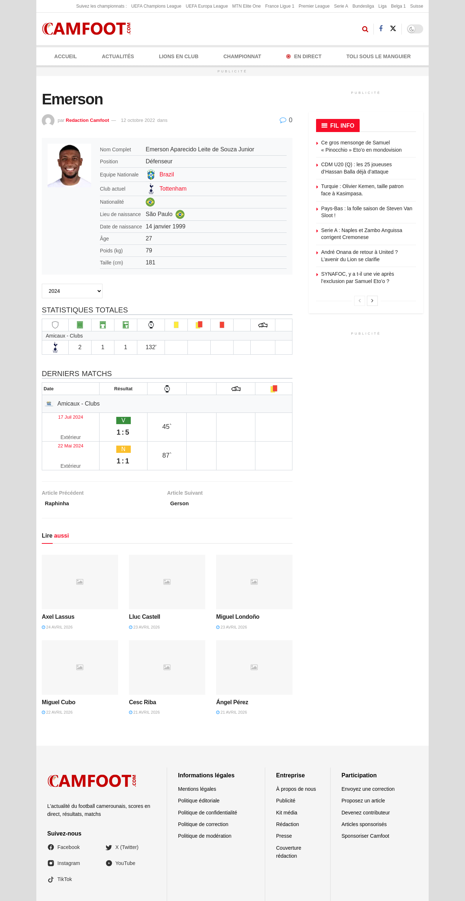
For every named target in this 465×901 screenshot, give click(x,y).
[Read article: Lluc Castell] (167, 551)
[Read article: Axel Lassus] (80, 551)
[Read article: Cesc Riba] (167, 636)
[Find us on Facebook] (381, 29)
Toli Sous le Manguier (379, 56)
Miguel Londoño (237, 586)
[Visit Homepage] (89, 29)
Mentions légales (197, 758)
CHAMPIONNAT (242, 56)
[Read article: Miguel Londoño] (254, 551)
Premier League (314, 6)
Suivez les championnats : (101, 6)
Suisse (416, 6)
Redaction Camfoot (87, 120)
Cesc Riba (142, 671)
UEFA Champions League (156, 6)
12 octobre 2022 (138, 120)
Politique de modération (204, 805)
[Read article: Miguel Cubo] (80, 636)
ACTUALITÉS (118, 56)
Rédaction (287, 793)
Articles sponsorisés (364, 793)
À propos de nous (296, 758)
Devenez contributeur (365, 782)
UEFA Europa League (207, 6)
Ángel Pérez (232, 671)
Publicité (285, 770)
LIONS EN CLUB (178, 56)
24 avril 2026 (57, 596)
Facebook (63, 816)
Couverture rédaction (288, 821)
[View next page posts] (372, 301)
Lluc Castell (144, 586)
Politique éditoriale (198, 770)
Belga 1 (398, 6)
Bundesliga (363, 6)
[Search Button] (365, 29)
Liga (383, 6)
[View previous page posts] (359, 301)
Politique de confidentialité (207, 782)
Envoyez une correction (368, 758)
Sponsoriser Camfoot (365, 805)
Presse (284, 805)
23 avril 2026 (144, 596)
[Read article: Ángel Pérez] (254, 636)
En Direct (304, 56)
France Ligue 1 (279, 6)
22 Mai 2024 (61, 430)
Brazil (166, 174)
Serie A (341, 6)
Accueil (65, 56)
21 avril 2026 (144, 681)
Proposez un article (363, 770)
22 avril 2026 (57, 681)
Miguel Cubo (58, 671)
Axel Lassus (58, 586)
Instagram (63, 832)
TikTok (59, 848)
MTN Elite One (246, 6)
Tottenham (173, 189)
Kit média (286, 782)
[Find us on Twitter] (393, 28)
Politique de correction (203, 793)
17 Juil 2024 (60, 416)
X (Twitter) (122, 816)
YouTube (120, 832)
